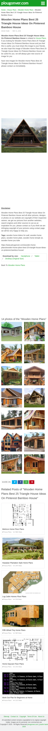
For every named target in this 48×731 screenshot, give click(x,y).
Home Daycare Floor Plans (13, 664)
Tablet (36, 256)
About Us (41, 716)
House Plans (5, 31)
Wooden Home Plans (16, 265)
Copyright (22, 716)
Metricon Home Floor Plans (13, 529)
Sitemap (6, 716)
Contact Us (14, 716)
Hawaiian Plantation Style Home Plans (17, 563)
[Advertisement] (24, 93)
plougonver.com (14, 3)
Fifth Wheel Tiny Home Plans (13, 630)
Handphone (25, 256)
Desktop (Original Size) (14, 259)
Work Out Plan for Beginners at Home (17, 698)
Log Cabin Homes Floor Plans (14, 596)
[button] (43, 3)
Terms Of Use (32, 716)
